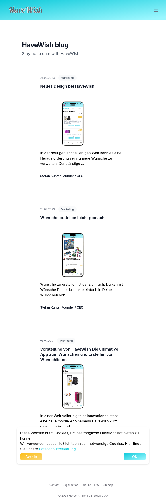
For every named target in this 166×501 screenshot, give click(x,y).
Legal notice (70, 485)
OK (134, 457)
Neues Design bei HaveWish (67, 86)
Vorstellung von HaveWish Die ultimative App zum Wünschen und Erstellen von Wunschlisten (79, 354)
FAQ (96, 485)
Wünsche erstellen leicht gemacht (73, 217)
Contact (54, 485)
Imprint (86, 485)
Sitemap (108, 485)
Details (31, 457)
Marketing (67, 77)
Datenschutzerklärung (57, 449)
